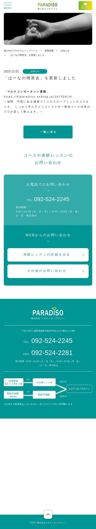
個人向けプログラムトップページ (21, 50)
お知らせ (65, 50)
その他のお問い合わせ (47, 270)
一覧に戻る (48, 132)
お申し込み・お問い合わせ (85, 6)
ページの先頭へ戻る (48, 514)
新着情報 (49, 50)
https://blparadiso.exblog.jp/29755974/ (38, 96)
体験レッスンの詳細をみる (47, 254)
